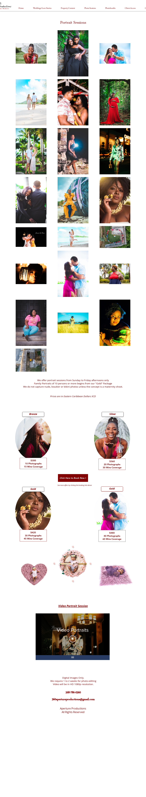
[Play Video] (72, 638)
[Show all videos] (72, 657)
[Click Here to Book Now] (73, 478)
